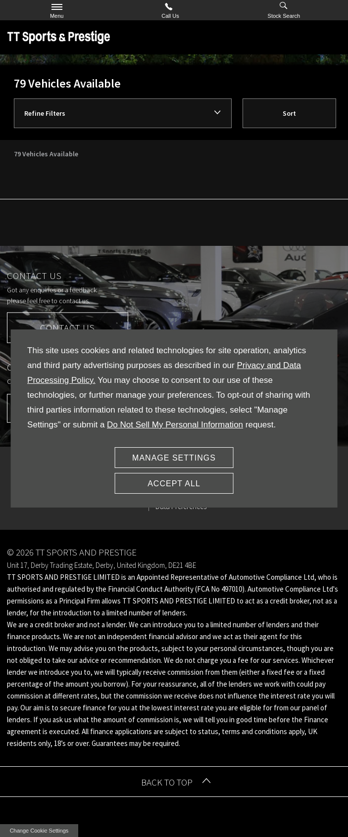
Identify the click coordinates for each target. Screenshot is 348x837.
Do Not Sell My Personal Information (175, 424)
